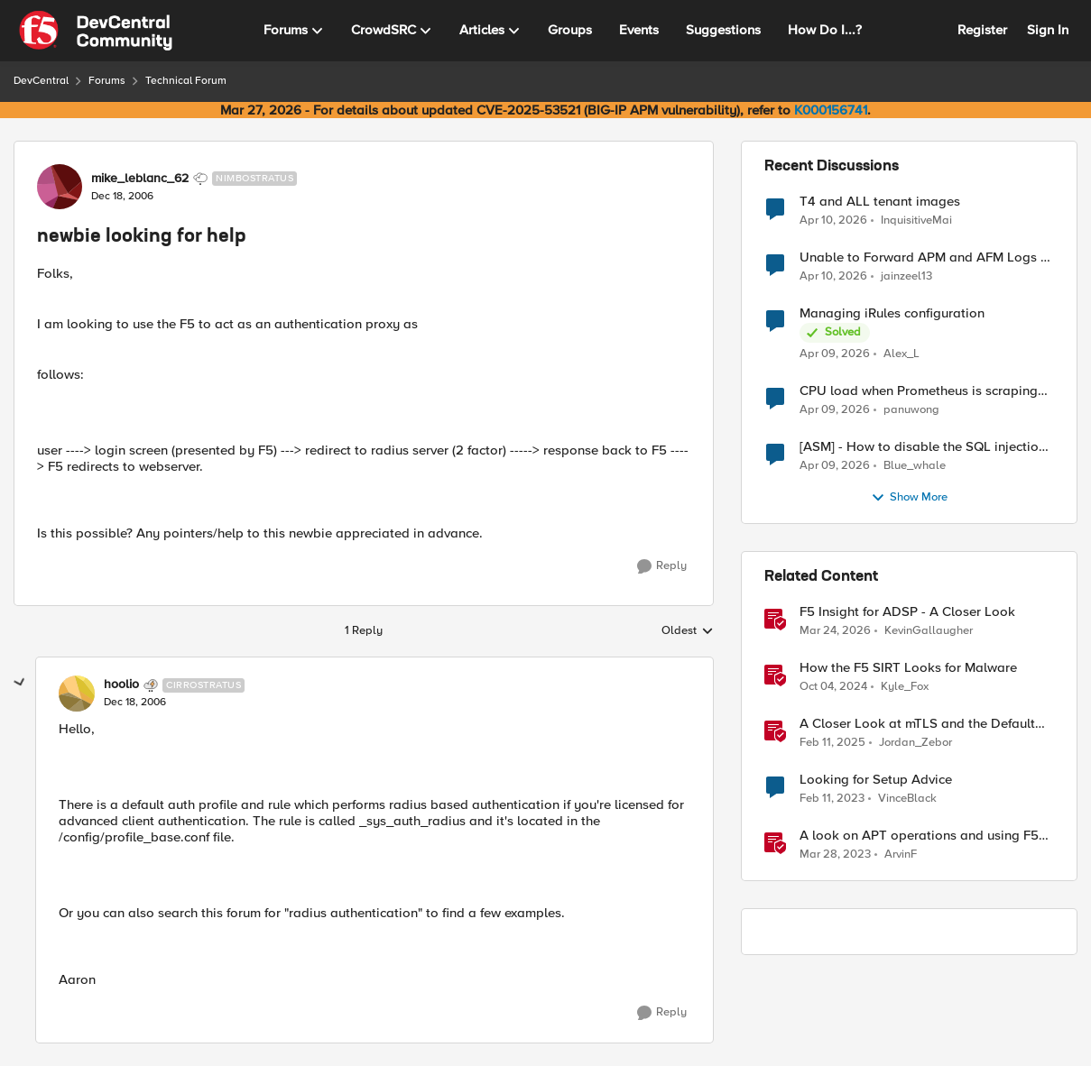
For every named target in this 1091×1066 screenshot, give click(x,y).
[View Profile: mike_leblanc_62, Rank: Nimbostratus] (59, 186)
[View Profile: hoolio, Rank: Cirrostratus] (77, 693)
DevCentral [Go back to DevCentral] (41, 80)
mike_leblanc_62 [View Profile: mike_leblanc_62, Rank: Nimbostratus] (140, 178)
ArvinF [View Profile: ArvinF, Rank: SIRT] (900, 854)
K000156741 (830, 110)
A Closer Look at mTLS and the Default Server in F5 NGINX (917, 723)
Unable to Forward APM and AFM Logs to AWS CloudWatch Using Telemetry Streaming (926, 257)
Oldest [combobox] (687, 631)
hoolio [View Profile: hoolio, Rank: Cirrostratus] (121, 684)
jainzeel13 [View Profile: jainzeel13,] (906, 276)
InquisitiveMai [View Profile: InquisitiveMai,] (916, 219)
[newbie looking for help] (135, 702)
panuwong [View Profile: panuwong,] (911, 410)
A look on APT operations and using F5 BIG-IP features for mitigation (919, 835)
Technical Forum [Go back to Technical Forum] (186, 80)
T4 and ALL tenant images (880, 201)
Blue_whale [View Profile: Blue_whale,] (914, 466)
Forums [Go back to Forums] (106, 80)
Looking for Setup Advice (876, 779)
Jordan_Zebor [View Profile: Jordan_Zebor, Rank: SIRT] (915, 742)
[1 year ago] (833, 687)
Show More (909, 498)
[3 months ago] (833, 220)
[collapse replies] (20, 683)
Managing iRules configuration (892, 313)
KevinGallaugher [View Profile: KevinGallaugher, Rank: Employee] (928, 631)
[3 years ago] (832, 799)
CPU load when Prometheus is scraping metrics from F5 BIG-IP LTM (919, 391)
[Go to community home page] (96, 30)
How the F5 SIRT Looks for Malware (908, 667)
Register (982, 30)
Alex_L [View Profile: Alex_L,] (901, 354)
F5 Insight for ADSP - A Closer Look (907, 612)
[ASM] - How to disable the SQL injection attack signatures (923, 447)
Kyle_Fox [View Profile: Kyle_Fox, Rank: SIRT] (905, 687)
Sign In (1047, 30)
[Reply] (661, 566)
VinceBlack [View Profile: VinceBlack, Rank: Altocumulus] (907, 798)
